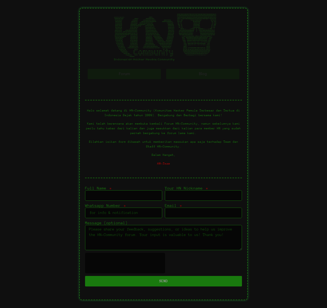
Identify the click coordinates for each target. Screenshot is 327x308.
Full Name (97, 188)
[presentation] (125, 263)
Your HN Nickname (185, 188)
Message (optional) (106, 223)
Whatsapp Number (104, 205)
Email (172, 205)
